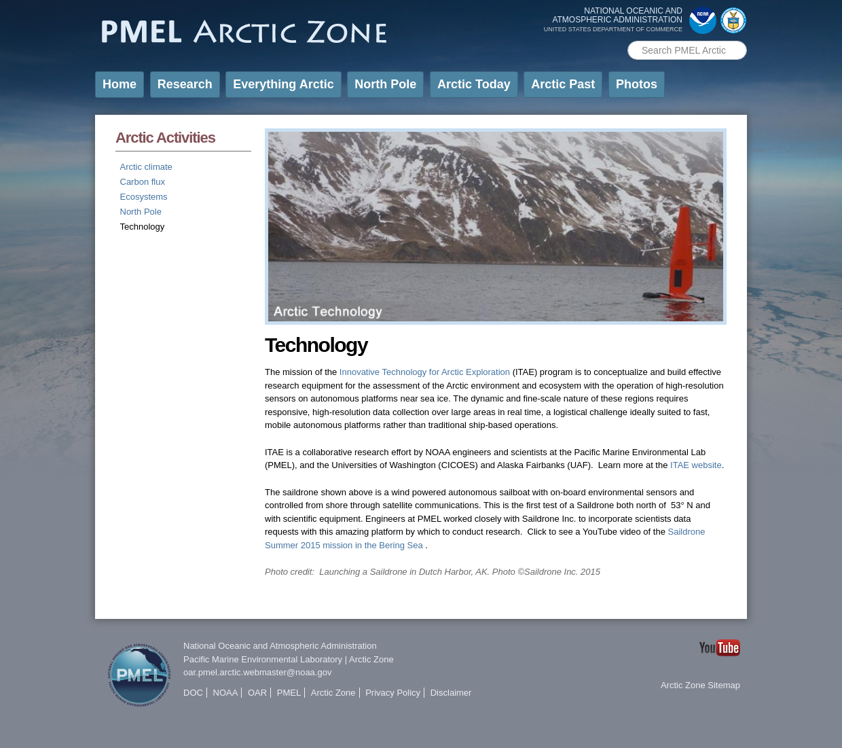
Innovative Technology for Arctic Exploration (425, 372)
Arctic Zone (371, 659)
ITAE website (696, 465)
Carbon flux (142, 182)
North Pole (385, 84)
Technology (142, 226)
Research (185, 84)
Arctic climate (146, 167)
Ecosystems (144, 197)
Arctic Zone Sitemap (700, 685)
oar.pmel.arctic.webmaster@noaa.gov (257, 672)
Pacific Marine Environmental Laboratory (262, 659)
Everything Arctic (283, 84)
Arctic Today (474, 84)
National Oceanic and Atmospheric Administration (280, 646)
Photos (636, 84)
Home (119, 84)
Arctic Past (563, 84)
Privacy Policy (392, 693)
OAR (257, 693)
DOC (193, 693)
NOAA (225, 693)
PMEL (289, 693)
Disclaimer (451, 693)
